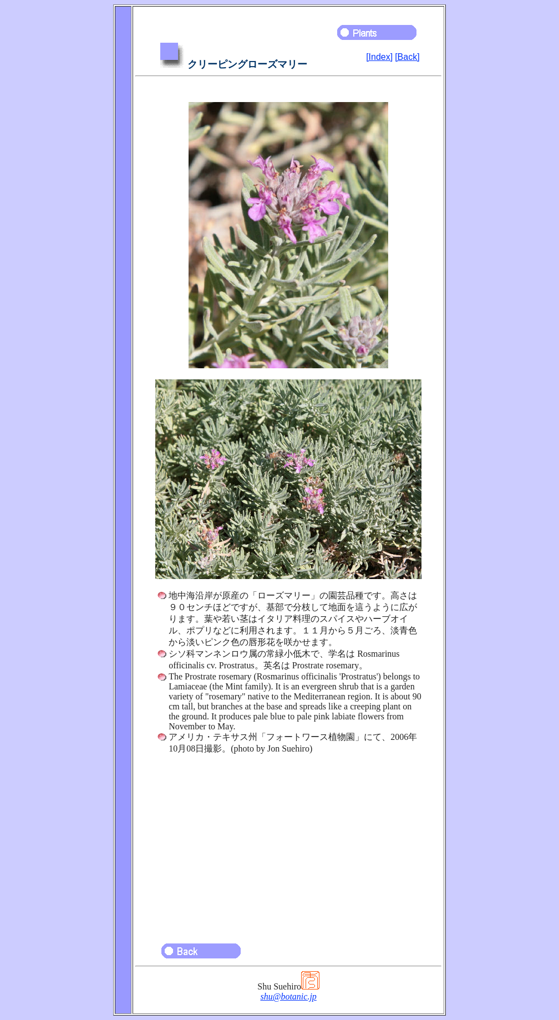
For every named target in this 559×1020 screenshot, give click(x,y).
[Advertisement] (288, 843)
